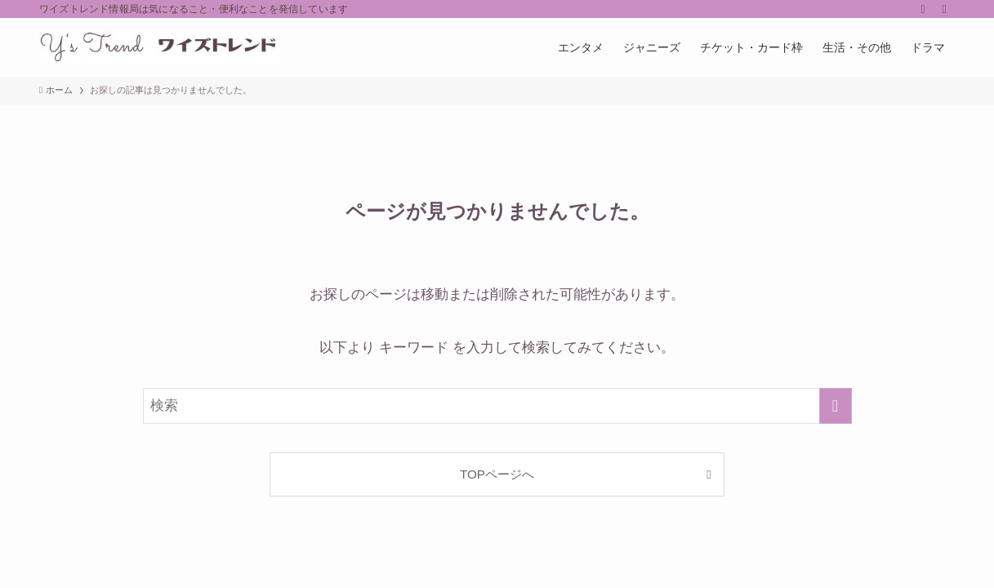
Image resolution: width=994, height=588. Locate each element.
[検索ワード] (497, 406)
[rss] (923, 9)
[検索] (944, 9)
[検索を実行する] (835, 406)
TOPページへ (497, 474)
